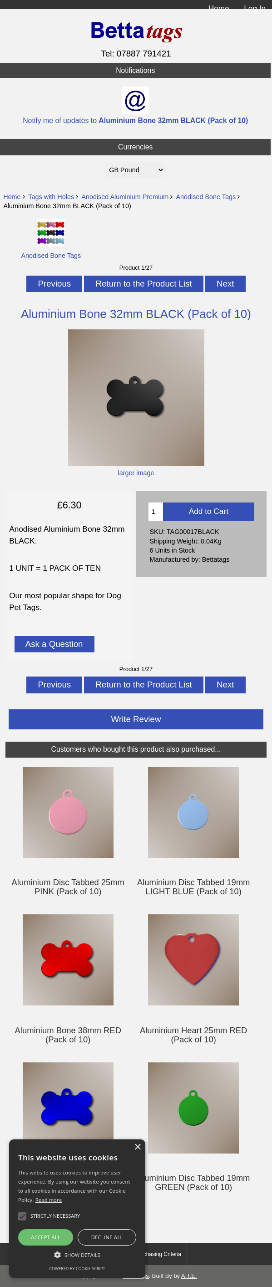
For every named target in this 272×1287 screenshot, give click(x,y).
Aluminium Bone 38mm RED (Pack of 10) (68, 1035)
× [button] (137, 1147)
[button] (77, 1255)
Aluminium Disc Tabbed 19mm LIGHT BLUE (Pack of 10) (193, 887)
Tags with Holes (51, 196)
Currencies (135, 147)
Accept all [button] (45, 1237)
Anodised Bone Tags (206, 196)
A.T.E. (189, 1275)
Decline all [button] (107, 1237)
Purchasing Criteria (158, 1254)
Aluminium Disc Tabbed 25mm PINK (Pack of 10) (68, 887)
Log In (255, 8)
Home (218, 8)
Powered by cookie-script (77, 1269)
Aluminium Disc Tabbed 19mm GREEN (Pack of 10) (193, 1183)
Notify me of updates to (135, 105)
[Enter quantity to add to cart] (155, 511)
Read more (48, 1199)
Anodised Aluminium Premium (124, 196)
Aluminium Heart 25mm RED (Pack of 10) (193, 1035)
